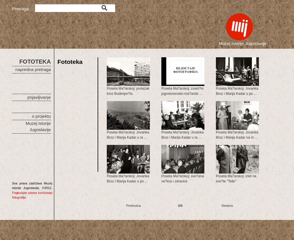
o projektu (41, 116)
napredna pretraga (33, 69)
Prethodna (133, 205)
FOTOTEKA (35, 61)
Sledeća (227, 205)
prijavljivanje (39, 97)
